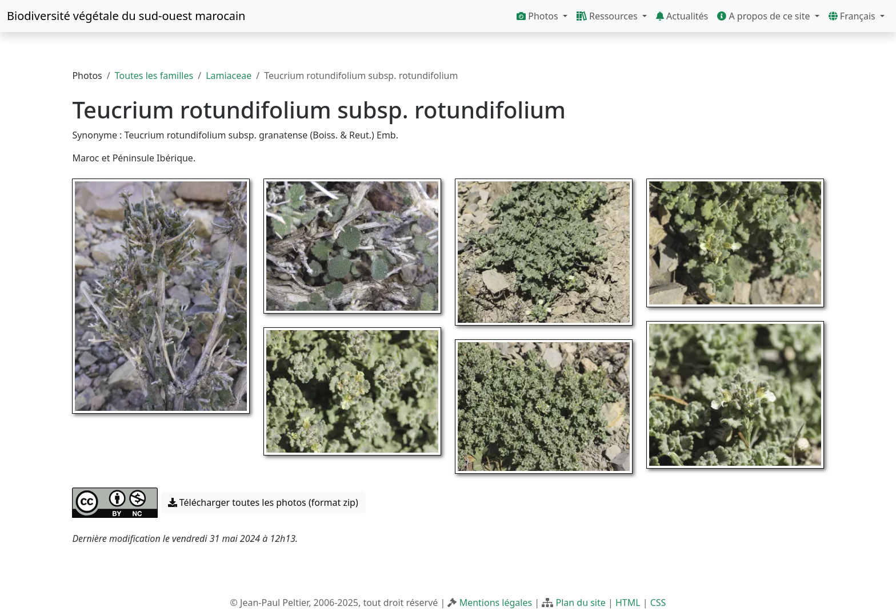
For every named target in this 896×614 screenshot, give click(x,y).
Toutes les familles (154, 75)
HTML (628, 602)
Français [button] (853, 16)
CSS (658, 602)
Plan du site (580, 602)
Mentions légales (496, 602)
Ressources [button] (608, 16)
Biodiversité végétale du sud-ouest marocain (126, 15)
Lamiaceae (228, 75)
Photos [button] (539, 16)
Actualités (682, 16)
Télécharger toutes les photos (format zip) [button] (263, 502)
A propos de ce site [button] (764, 16)
